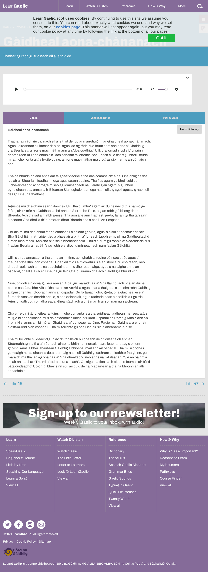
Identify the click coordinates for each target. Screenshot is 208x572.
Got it (161, 38)
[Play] (16, 89)
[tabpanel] (104, 251)
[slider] (77, 89)
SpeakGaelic (16, 451)
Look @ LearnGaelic (73, 471)
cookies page (68, 27)
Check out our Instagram (30, 524)
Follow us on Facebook (18, 524)
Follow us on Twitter (7, 524)
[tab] (33, 118)
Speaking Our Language (25, 471)
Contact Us (41, 524)
